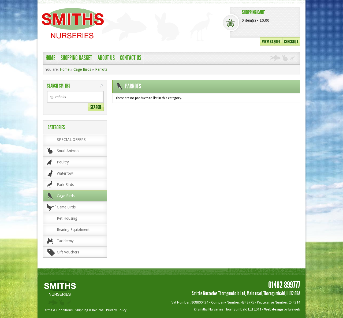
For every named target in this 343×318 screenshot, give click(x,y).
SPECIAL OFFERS (71, 139)
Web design (273, 309)
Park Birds (65, 184)
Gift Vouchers (68, 252)
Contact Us (130, 58)
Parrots (101, 69)
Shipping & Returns (89, 310)
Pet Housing (67, 218)
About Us (106, 58)
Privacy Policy (116, 310)
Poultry (63, 162)
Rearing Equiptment (73, 229)
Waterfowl (65, 173)
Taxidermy (65, 241)
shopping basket (76, 58)
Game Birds (66, 207)
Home (50, 58)
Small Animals (68, 151)
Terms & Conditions (58, 310)
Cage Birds (82, 69)
